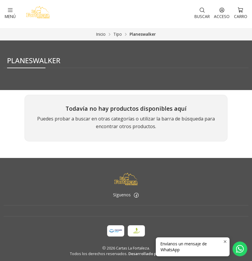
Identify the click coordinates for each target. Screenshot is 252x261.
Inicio (101, 32)
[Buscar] (202, 12)
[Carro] (240, 12)
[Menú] (10, 12)
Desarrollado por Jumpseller (154, 251)
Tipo (117, 32)
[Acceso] (222, 12)
